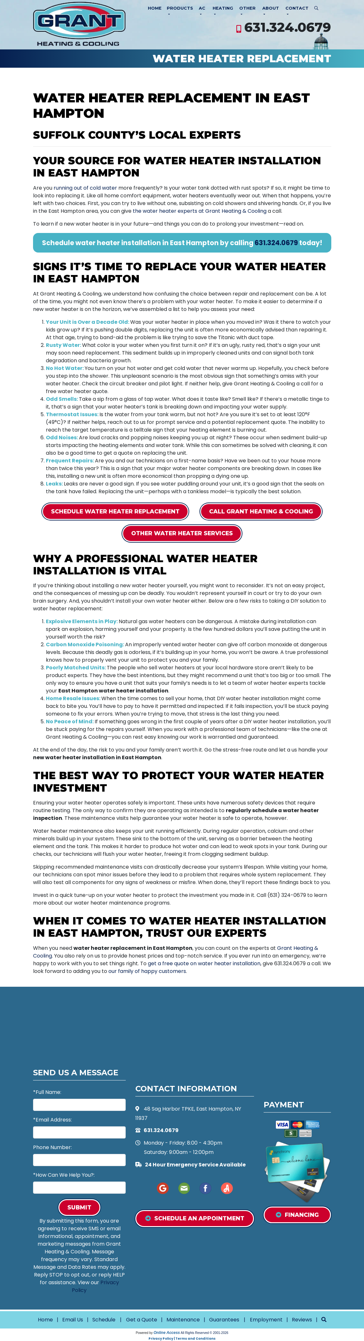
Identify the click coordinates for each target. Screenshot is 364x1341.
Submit (79, 1207)
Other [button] (247, 8)
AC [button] (202, 8)
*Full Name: (47, 1092)
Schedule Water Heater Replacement (115, 511)
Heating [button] (223, 8)
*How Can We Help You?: (64, 1175)
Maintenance (183, 1319)
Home (155, 8)
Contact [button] (297, 8)
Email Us (72, 1319)
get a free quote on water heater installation (204, 963)
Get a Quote (141, 1319)
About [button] (270, 8)
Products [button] (180, 8)
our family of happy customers (147, 971)
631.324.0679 (287, 27)
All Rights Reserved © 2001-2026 (204, 1333)
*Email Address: (52, 1119)
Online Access (167, 1332)
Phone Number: (52, 1147)
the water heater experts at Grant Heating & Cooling (200, 211)
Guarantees (224, 1319)
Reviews (302, 1319)
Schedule (103, 1319)
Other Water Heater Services (182, 533)
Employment (266, 1319)
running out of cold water (85, 188)
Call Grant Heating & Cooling (261, 511)
